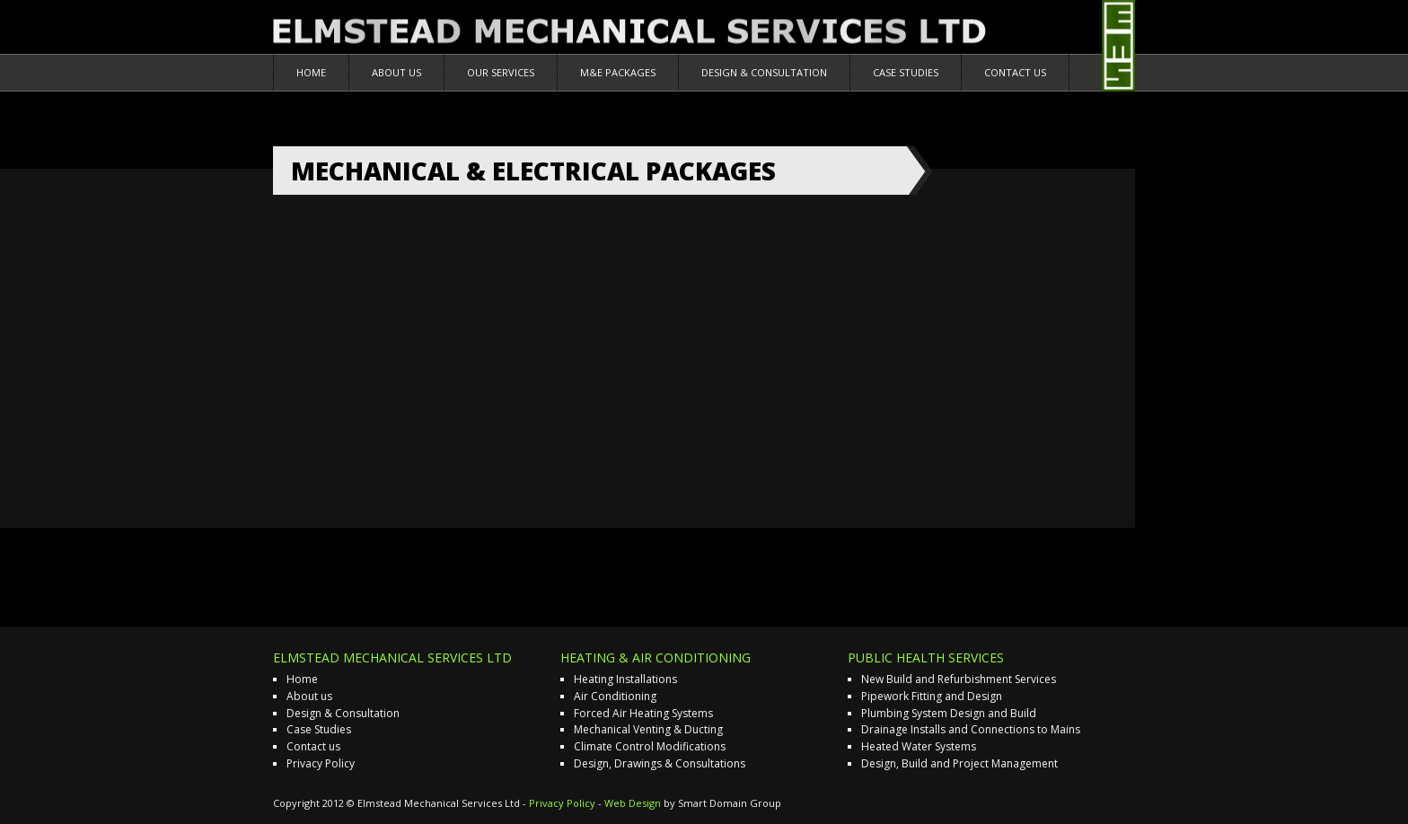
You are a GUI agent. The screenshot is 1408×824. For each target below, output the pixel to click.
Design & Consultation (764, 72)
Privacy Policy (320, 763)
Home (311, 72)
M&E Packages (618, 72)
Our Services (500, 72)
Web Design (632, 803)
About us (396, 72)
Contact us (1015, 72)
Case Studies (905, 72)
